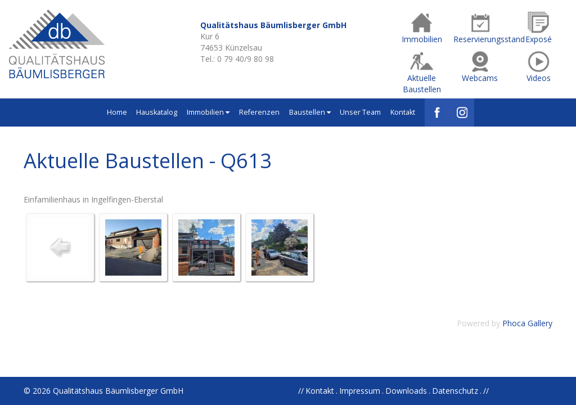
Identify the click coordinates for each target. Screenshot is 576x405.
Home (117, 112)
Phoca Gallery (527, 323)
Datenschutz (455, 390)
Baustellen (310, 112)
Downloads (406, 390)
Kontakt (402, 112)
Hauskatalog (156, 112)
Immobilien (208, 112)
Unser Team (360, 112)
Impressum (359, 390)
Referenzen (259, 112)
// (486, 390)
